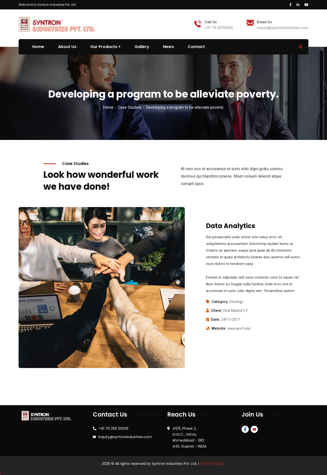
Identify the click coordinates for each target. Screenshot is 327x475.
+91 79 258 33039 (113, 428)
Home (108, 107)
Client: (216, 310)
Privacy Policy (212, 463)
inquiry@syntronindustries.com (125, 436)
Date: (215, 319)
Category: (220, 301)
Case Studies (129, 107)
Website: (219, 328)
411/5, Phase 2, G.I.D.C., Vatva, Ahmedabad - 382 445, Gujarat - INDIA (189, 437)
